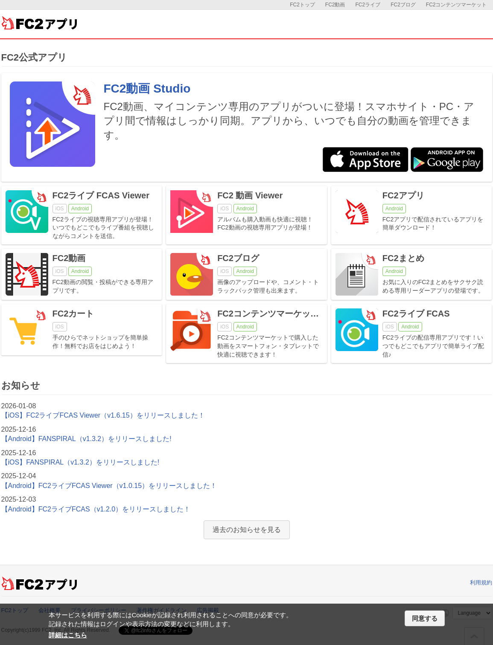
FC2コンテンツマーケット (456, 5)
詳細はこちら (68, 635)
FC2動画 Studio (147, 88)
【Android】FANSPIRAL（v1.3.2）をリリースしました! (86, 438)
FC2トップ (302, 5)
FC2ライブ (367, 5)
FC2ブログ (403, 5)
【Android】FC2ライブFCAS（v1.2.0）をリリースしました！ (96, 509)
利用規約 (481, 582)
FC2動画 (335, 5)
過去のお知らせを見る (247, 529)
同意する (425, 618)
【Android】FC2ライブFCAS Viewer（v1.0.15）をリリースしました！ (109, 485)
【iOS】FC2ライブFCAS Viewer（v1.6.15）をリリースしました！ (103, 415)
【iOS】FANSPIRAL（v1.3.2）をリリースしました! (80, 462)
